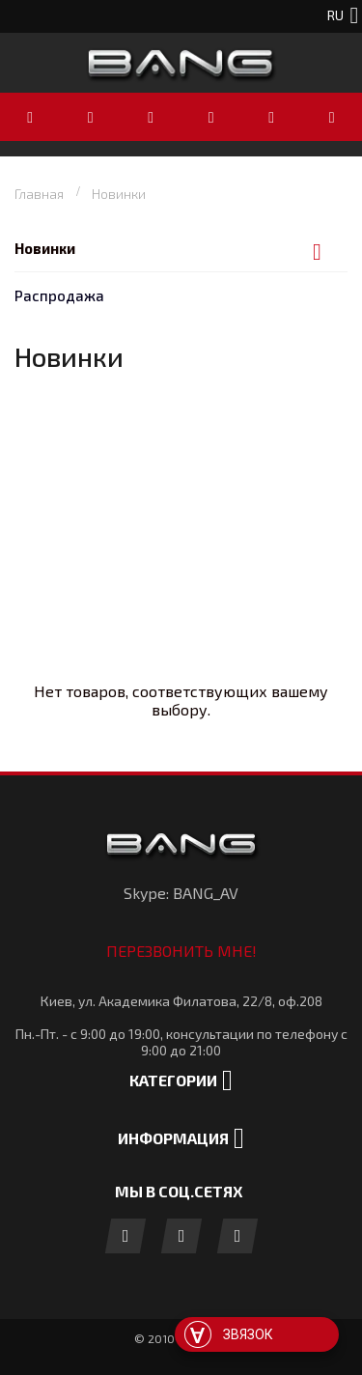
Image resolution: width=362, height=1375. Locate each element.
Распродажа (59, 295)
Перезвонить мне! (181, 950)
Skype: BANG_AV (181, 893)
